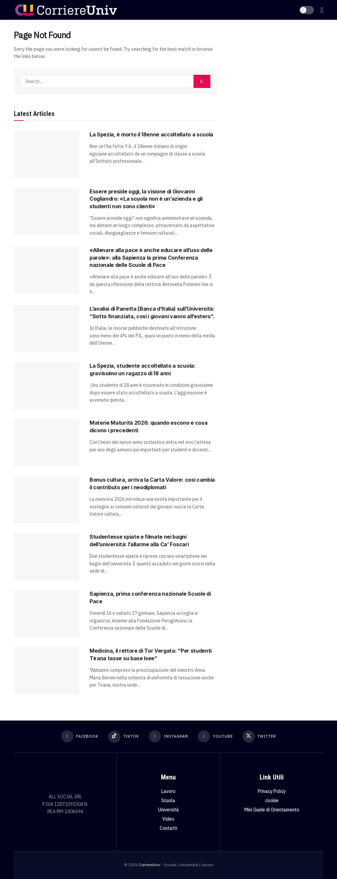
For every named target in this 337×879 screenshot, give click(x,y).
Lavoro (168, 791)
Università (168, 809)
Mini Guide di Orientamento (271, 809)
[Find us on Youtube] (215, 736)
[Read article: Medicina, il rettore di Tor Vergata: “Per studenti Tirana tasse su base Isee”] (47, 670)
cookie (271, 800)
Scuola (168, 800)
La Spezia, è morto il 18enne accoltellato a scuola (151, 134)
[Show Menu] (322, 10)
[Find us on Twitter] (260, 736)
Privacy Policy (272, 791)
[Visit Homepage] (66, 9)
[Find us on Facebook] (79, 736)
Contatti (168, 828)
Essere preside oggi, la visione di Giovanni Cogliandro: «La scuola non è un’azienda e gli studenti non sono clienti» (146, 199)
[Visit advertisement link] (275, 78)
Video (168, 819)
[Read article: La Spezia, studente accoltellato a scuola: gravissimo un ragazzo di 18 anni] (47, 385)
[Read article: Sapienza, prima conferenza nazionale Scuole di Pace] (47, 613)
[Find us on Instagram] (168, 736)
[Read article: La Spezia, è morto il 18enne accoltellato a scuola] (47, 154)
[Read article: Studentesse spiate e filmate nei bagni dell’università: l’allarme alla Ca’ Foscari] (47, 556)
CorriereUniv (149, 864)
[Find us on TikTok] (123, 736)
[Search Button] (202, 81)
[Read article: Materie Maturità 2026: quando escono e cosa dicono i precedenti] (47, 442)
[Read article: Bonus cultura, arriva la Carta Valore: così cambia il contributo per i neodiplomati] (47, 499)
